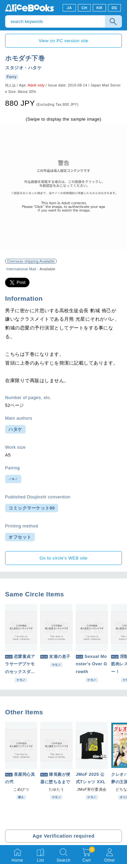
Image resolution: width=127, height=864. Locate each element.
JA (69, 8)
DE (115, 8)
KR (99, 8)
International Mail (21, 269)
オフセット (19, 537)
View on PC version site (63, 40)
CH (84, 8)
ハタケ (15, 429)
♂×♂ (13, 479)
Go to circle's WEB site (64, 558)
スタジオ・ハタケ (23, 67)
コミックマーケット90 (31, 508)
